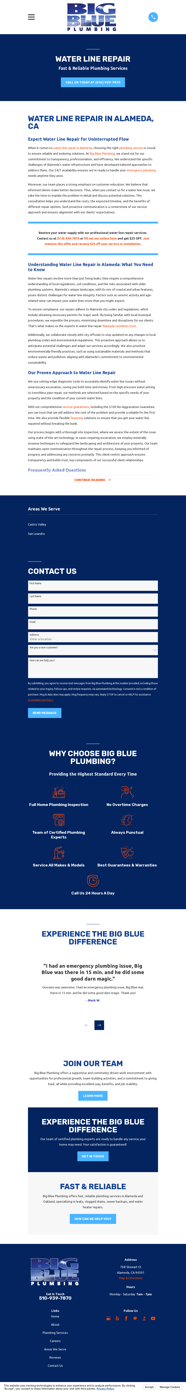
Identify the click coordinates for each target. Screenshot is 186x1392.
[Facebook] (126, 1319)
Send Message (45, 714)
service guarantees (76, 407)
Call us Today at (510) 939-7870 (93, 82)
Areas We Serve (55, 1350)
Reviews (55, 1358)
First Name (35, 584)
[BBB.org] (144, 1319)
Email (33, 622)
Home (55, 1317)
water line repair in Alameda (72, 148)
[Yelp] (117, 1319)
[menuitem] (93, 525)
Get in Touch (93, 1157)
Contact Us (55, 1366)
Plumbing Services (55, 1333)
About (55, 1325)
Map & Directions (131, 1279)
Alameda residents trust (119, 326)
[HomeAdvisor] (135, 1319)
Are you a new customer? (44, 648)
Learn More (93, 1097)
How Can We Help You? (93, 1220)
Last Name (35, 597)
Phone (33, 610)
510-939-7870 (55, 1299)
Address (34, 635)
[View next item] (99, 1026)
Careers (55, 1342)
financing (76, 418)
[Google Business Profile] (108, 1319)
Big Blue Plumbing (102, 153)
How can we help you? (42, 661)
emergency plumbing (141, 170)
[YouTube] (153, 1319)
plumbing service (131, 148)
